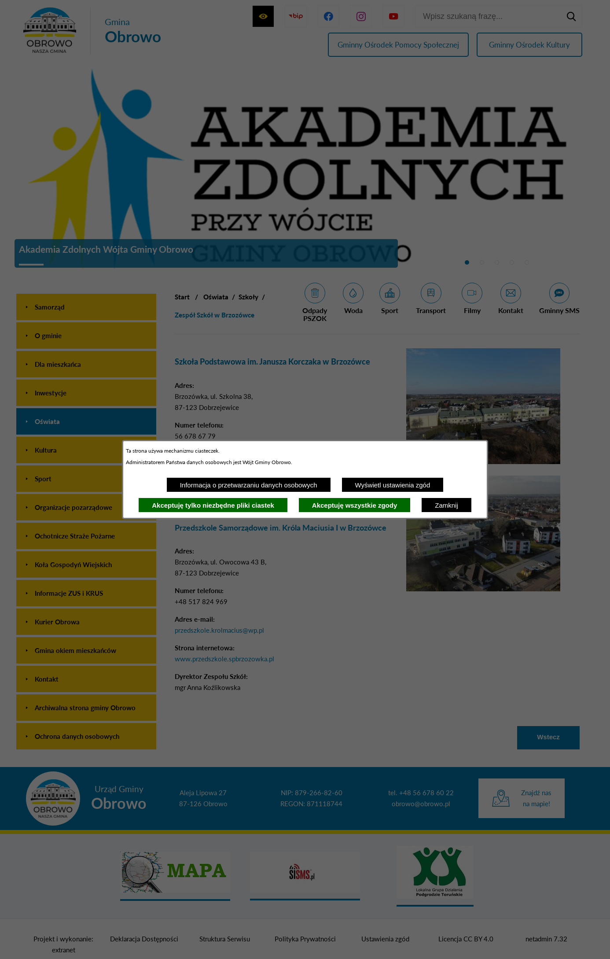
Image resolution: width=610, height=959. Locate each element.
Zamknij (446, 505)
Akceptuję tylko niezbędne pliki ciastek (213, 505)
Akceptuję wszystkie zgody (354, 505)
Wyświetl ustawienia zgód (392, 485)
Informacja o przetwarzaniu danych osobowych (248, 485)
